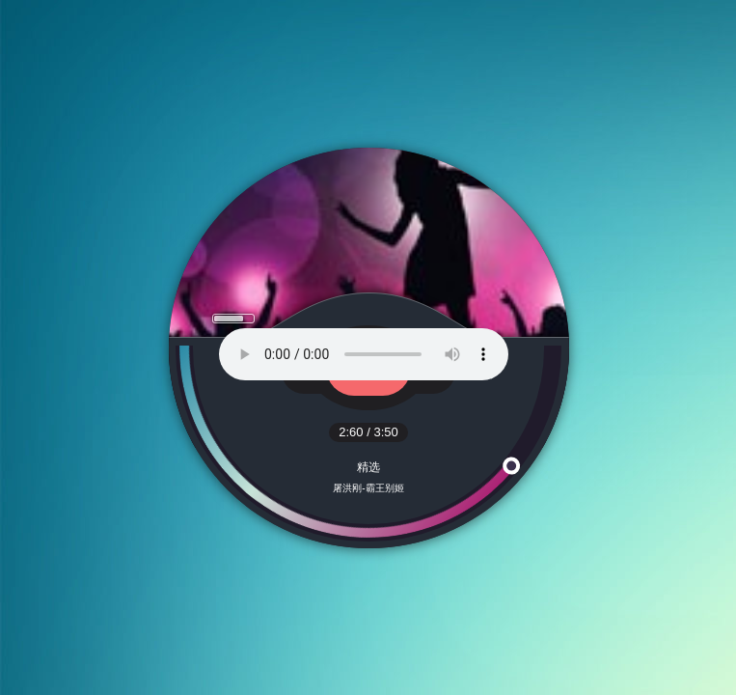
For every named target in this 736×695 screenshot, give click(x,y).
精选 (368, 467)
